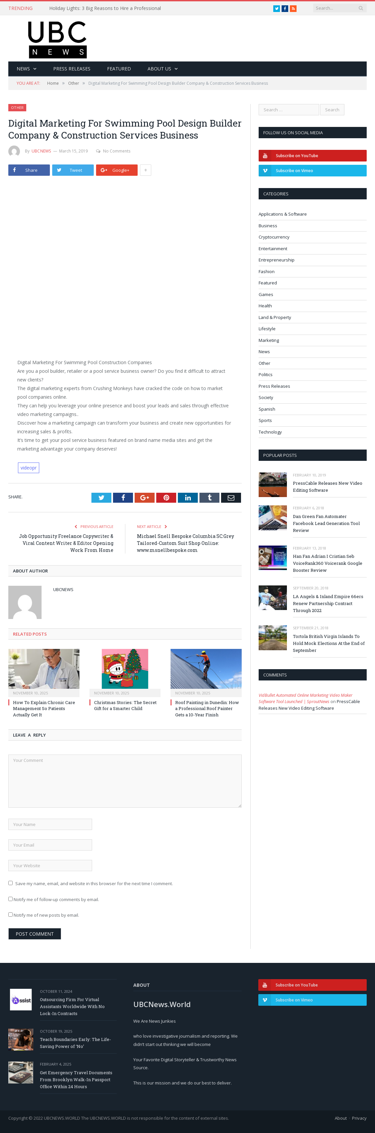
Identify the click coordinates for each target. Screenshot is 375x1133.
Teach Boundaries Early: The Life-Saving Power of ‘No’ (75, 1042)
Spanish (267, 409)
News (23, 68)
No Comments (113, 151)
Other (17, 107)
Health (265, 306)
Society (266, 397)
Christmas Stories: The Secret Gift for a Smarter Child (125, 705)
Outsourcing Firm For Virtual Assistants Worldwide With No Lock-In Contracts (72, 1006)
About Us (159, 68)
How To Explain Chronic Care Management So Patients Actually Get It (44, 708)
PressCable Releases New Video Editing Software (327, 486)
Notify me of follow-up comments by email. (56, 899)
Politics (266, 374)
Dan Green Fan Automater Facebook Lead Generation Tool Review (326, 523)
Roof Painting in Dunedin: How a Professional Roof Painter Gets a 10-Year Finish (207, 708)
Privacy (359, 1118)
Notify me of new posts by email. (46, 915)
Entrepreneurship (277, 260)
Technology (270, 432)
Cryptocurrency (274, 237)
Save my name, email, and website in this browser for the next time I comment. (94, 883)
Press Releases (71, 68)
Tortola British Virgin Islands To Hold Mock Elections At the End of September (329, 643)
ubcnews (41, 151)
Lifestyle (267, 329)
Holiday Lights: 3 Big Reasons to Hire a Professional (105, 8)
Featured (119, 68)
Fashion (267, 271)
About (341, 1118)
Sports (265, 420)
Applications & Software (283, 214)
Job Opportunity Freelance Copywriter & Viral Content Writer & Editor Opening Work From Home (66, 543)
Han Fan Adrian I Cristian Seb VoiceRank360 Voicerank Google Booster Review (327, 563)
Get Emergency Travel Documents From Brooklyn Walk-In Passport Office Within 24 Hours (76, 1079)
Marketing (269, 340)
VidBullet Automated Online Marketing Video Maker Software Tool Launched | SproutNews (305, 698)
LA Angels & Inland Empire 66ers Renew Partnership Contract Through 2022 (328, 603)
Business (268, 226)
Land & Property (275, 317)
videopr (29, 467)
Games (266, 294)
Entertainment (273, 249)
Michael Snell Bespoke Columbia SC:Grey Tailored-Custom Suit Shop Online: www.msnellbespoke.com (185, 543)
